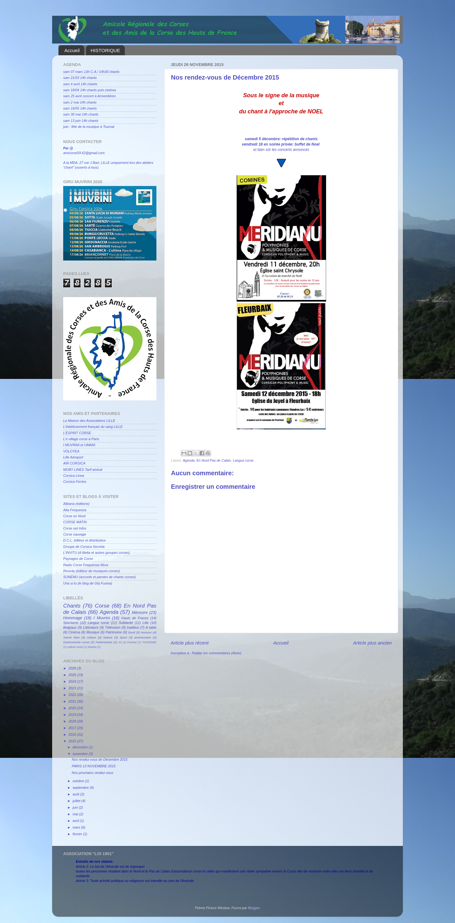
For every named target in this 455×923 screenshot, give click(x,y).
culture (91, 637)
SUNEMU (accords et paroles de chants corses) (99, 577)
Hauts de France (135, 618)
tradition (133, 627)
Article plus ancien (372, 642)
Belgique (69, 627)
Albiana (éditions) (76, 504)
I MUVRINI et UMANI (79, 445)
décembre (81, 747)
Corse (102, 605)
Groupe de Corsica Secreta (84, 546)
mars (77, 827)
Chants (72, 605)
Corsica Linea (73, 475)
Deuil (131, 632)
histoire (92, 647)
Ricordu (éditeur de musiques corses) (91, 571)
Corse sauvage (74, 534)
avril (76, 821)
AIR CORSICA (74, 463)
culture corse (75, 647)
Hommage (72, 617)
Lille (146, 623)
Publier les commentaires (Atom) (216, 653)
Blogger (254, 908)
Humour (146, 632)
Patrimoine (114, 632)
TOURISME (149, 642)
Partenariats (103, 642)
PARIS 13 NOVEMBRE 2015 (93, 766)
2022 (73, 695)
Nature (107, 637)
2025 (73, 675)
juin (76, 807)
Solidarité (126, 623)
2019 (73, 714)
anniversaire (142, 637)
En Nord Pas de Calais (214, 460)
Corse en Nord (74, 516)
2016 (73, 734)
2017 (73, 728)
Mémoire (140, 612)
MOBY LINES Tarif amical (82, 469)
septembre (81, 787)
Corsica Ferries (74, 481)
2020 (73, 708)
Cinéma (74, 632)
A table (151, 627)
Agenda (188, 460)
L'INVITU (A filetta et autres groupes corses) (96, 552)
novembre (81, 754)
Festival (132, 642)
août (76, 794)
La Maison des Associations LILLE (89, 421)
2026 (73, 668)
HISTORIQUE (105, 50)
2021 (73, 701)
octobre (79, 781)
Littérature (91, 627)
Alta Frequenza (74, 510)
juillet (77, 801)
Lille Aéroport (73, 457)
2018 (73, 721)
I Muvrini (102, 617)
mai (76, 814)
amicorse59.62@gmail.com (84, 153)
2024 (73, 681)
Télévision (112, 627)
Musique (93, 632)
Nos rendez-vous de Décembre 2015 (99, 759)
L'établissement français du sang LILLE (93, 427)
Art (120, 642)
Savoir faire (71, 637)
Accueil (72, 50)
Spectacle (70, 623)
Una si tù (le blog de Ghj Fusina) (87, 583)
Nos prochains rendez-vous (92, 773)
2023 (73, 688)
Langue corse (243, 460)
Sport (123, 637)
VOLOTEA (71, 451)
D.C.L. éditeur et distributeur (84, 540)
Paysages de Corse (78, 558)
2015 (73, 741)
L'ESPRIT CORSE (77, 433)
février (78, 834)
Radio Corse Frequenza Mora (85, 565)
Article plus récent (190, 642)
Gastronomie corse (76, 642)
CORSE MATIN (75, 522)
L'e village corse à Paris (81, 439)
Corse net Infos (74, 528)
